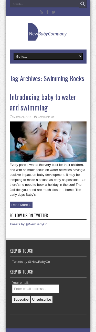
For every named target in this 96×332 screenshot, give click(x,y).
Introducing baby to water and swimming (43, 102)
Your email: (20, 283)
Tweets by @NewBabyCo (29, 224)
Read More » (21, 205)
